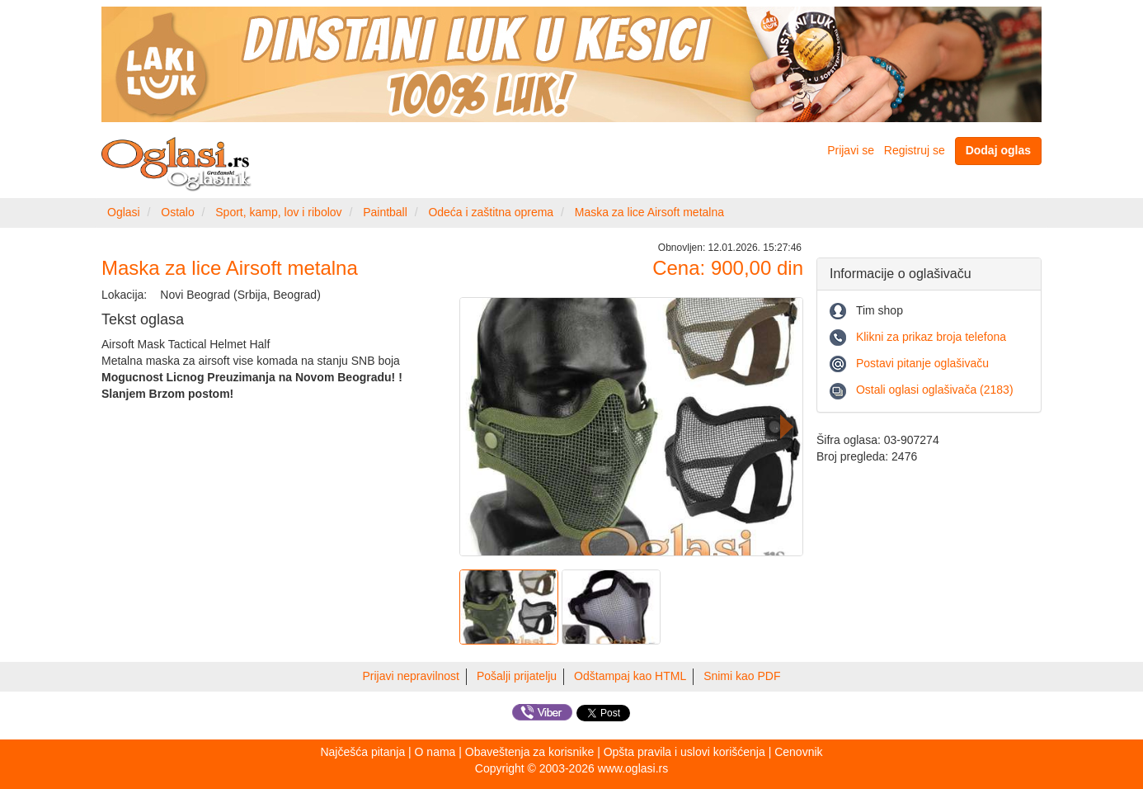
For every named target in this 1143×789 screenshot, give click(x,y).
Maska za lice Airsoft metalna (649, 212)
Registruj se (914, 150)
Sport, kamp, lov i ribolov (278, 212)
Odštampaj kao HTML (630, 676)
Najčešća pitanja (362, 751)
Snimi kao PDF (741, 676)
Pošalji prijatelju (517, 676)
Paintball (385, 212)
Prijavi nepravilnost (411, 676)
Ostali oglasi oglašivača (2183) (935, 389)
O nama (435, 751)
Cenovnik (798, 751)
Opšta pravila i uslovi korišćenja (684, 751)
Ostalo (177, 212)
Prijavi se (850, 150)
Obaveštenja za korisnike (529, 751)
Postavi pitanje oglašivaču (922, 363)
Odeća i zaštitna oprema (490, 212)
